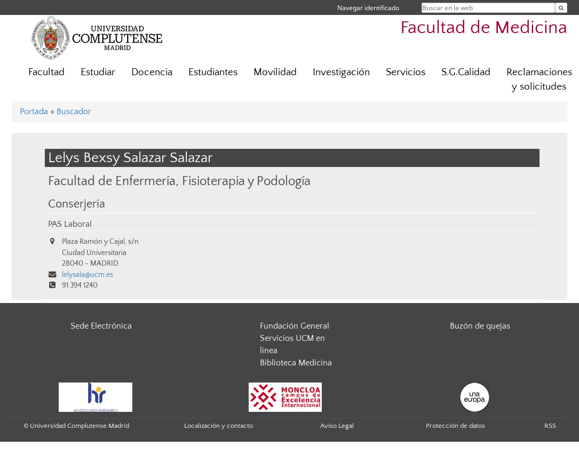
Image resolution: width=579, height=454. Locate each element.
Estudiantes (212, 72)
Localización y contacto (218, 425)
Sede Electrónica (101, 326)
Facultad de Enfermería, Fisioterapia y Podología (179, 181)
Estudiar (98, 72)
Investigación (341, 72)
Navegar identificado (368, 7)
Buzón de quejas (480, 326)
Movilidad (275, 72)
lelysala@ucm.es (87, 274)
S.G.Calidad (465, 72)
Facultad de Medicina (483, 28)
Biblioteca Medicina (296, 363)
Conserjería (76, 204)
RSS (550, 425)
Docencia (151, 72)
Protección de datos (455, 425)
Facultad (46, 72)
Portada (34, 111)
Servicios (405, 72)
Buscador (74, 111)
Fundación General (294, 326)
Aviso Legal (337, 425)
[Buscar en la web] (561, 8)
